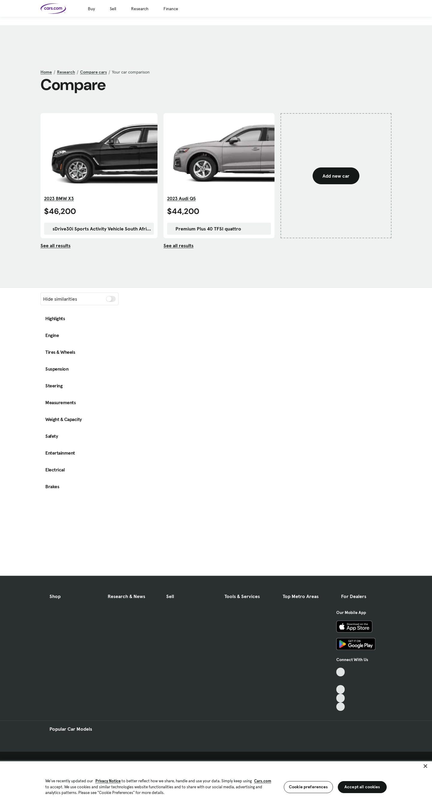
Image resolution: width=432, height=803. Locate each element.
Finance (171, 8)
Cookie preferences (308, 786)
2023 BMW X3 (59, 198)
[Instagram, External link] (340, 698)
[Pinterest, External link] (340, 706)
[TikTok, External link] (340, 672)
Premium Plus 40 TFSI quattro (205, 229)
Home (46, 72)
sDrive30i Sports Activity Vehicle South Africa (99, 229)
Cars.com (262, 780)
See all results (55, 245)
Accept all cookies (362, 786)
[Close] (425, 766)
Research (139, 8)
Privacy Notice (108, 780)
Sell (113, 8)
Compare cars (93, 72)
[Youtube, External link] (340, 689)
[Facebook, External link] (340, 680)
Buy (91, 8)
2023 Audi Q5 (181, 198)
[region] (216, 781)
